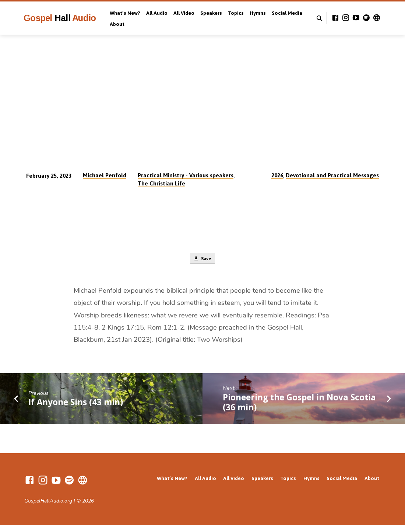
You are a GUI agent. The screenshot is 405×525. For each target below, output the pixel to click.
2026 (277, 175)
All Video (183, 13)
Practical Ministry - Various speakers (185, 175)
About (117, 24)
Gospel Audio (60, 18)
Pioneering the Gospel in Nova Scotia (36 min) (299, 403)
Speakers (211, 13)
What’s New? (125, 13)
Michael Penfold (104, 175)
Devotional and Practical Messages (332, 175)
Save (202, 259)
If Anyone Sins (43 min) (75, 403)
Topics (236, 13)
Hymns (258, 13)
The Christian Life (161, 183)
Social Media (287, 13)
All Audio (157, 13)
